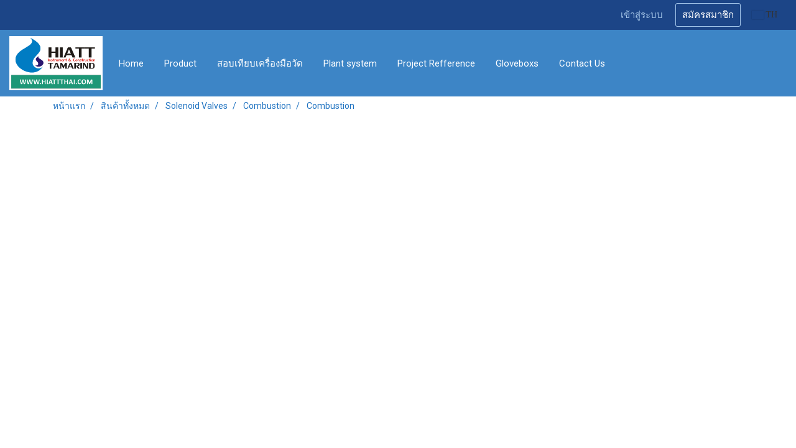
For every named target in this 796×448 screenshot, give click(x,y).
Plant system (350, 63)
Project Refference (436, 63)
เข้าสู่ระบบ (642, 15)
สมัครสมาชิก (708, 15)
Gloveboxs (517, 63)
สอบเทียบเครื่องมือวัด (260, 63)
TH (764, 14)
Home (131, 63)
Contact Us (582, 63)
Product (180, 63)
